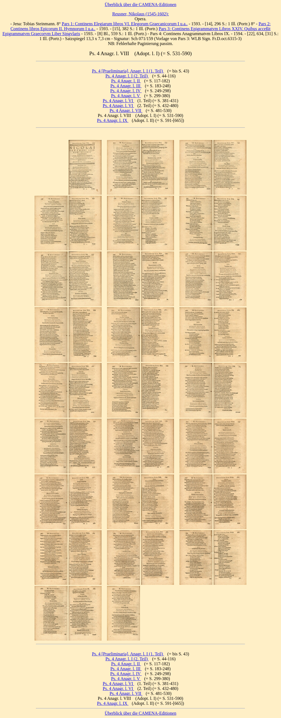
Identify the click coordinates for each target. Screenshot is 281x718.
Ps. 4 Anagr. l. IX (113, 120)
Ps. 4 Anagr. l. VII (125, 110)
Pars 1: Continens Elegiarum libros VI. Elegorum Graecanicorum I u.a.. (125, 23)
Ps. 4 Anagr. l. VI (118, 100)
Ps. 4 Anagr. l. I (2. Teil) (127, 76)
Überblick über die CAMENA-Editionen (140, 4)
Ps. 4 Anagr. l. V (126, 95)
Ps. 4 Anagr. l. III (126, 85)
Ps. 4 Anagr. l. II (126, 81)
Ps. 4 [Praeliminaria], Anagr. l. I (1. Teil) (128, 71)
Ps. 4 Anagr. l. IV (126, 90)
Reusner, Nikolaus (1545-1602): (140, 14)
